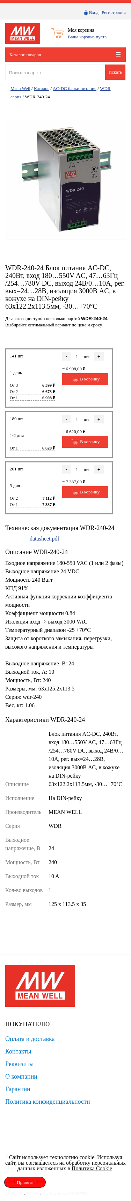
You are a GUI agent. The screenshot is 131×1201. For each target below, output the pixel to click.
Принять (25, 1182)
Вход (94, 12)
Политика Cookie (92, 1168)
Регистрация (114, 12)
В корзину (85, 379)
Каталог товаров (65, 54)
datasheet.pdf (44, 539)
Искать (115, 72)
